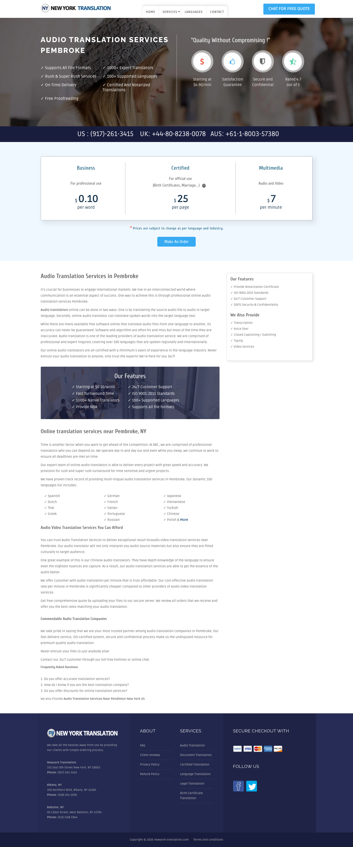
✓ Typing (236, 341)
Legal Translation (192, 784)
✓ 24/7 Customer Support (248, 299)
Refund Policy (149, 774)
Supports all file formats (68, 68)
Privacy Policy (150, 764)
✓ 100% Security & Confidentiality (254, 305)
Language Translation (195, 774)
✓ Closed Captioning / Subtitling (253, 335)
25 (180, 203)
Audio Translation (192, 745)
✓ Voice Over (239, 329)
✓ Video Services (242, 347)
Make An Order (176, 241)
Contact (217, 12)
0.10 (86, 203)
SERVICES (170, 12)
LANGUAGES (194, 12)
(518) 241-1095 (67, 795)
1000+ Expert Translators (130, 68)
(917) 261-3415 (67, 772)
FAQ (142, 745)
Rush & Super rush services (71, 76)
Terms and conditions (208, 840)
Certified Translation (194, 764)
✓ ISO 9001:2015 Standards (249, 293)
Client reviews (150, 755)
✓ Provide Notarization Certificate (254, 287)
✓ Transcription (241, 323)
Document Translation (196, 755)
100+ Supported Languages (132, 76)
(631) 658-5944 (67, 817)
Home (150, 12)
